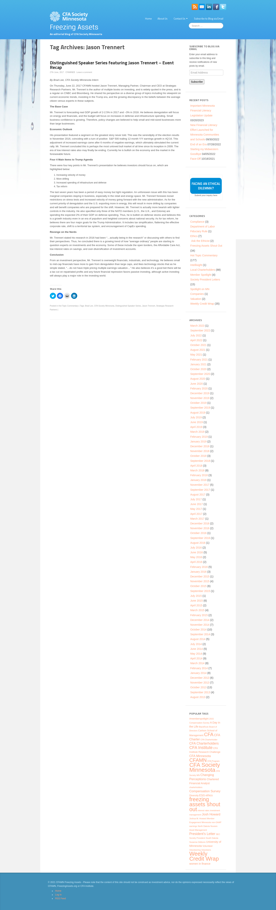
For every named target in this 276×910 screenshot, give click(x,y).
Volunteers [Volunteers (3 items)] (206, 850)
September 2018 (200, 460)
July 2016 (196, 547)
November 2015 (199, 581)
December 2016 (199, 523)
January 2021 (198, 364)
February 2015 (199, 615)
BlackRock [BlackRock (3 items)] (203, 727)
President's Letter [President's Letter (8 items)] (202, 834)
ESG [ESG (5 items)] (202, 795)
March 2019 (197, 431)
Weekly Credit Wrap (202, 303)
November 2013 (199, 682)
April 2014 (196, 658)
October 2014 (198, 629)
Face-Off (195, 158)
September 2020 (200, 373)
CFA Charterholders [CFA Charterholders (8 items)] (204, 743)
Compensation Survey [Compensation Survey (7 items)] (204, 791)
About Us (162, 18)
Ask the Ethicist (200, 240)
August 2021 (197, 349)
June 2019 (196, 422)
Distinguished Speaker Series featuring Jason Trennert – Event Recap (112, 65)
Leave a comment (84, 72)
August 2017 (197, 494)
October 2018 (198, 455)
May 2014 (196, 653)
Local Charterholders (202, 269)
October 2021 (198, 345)
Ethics (194, 236)
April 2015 (196, 605)
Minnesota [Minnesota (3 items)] (206, 822)
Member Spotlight (200, 274)
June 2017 (196, 504)
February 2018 (199, 475)
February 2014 (199, 668)
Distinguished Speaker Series (128, 306)
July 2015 (196, 595)
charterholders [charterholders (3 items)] (195, 787)
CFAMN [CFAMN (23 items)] (198, 760)
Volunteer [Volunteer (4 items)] (207, 846)
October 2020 (198, 369)
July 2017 (196, 499)
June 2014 (196, 648)
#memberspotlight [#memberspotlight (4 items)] (199, 718)
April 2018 (196, 465)
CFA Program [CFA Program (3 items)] (213, 761)
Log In (58, 894)
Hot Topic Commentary (68, 306)
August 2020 (197, 378)
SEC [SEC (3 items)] (218, 834)
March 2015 (197, 610)
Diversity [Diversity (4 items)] (194, 795)
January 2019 (198, 441)
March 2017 (197, 518)
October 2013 (198, 687)
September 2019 (200, 407)
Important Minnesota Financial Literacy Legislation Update (202, 110)
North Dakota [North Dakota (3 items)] (204, 826)
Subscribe (197, 81)
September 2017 (200, 489)
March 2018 (197, 470)
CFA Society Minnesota (104, 306)
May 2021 (196, 354)
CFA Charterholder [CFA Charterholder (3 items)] (208, 739)
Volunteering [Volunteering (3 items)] (195, 850)
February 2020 (199, 388)
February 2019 (199, 436)
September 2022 (200, 330)
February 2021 (199, 359)
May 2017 (196, 508)
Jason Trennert (148, 306)
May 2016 (196, 557)
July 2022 (196, 335)
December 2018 (199, 446)
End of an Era (198, 144)
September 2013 (200, 692)
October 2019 (198, 402)
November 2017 (199, 484)
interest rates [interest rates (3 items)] (203, 810)
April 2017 (196, 513)
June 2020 (196, 383)
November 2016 (199, 528)
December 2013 (199, 677)
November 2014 (199, 624)
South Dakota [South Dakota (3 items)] (212, 838)
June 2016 (196, 552)
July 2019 (196, 417)
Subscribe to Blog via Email (208, 18)
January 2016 (198, 571)
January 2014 (198, 673)
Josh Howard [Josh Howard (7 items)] (211, 814)
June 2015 (196, 600)
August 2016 (197, 542)
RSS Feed (60, 898)
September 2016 (200, 538)
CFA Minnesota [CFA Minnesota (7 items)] (200, 756)
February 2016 (199, 566)
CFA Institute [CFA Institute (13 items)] (201, 747)
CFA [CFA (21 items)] (209, 734)
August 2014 (197, 639)
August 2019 (197, 412)
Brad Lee (89, 306)
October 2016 (198, 533)
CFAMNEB (70, 72)
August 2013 (197, 697)
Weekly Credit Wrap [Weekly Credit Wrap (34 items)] (204, 856)
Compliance (197, 221)
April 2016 (196, 561)
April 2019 (196, 426)
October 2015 (198, 586)
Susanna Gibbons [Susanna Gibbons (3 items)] (197, 842)
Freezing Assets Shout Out (206, 245)
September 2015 (200, 591)
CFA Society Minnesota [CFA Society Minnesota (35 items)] (204, 767)
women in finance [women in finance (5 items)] (199, 863)
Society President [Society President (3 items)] (197, 838)
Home (148, 18)
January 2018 (198, 480)
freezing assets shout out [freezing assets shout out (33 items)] (204, 804)
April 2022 (196, 340)
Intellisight (196, 265)
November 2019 (199, 398)
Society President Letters (205, 279)
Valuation (195, 298)
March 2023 (197, 325)
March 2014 (197, 663)
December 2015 (199, 576)
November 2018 (199, 451)
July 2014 (196, 644)
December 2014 (199, 619)
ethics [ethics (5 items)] (209, 795)
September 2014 (200, 634)
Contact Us (181, 18)
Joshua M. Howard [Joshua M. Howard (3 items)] (197, 818)
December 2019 (199, 393)
